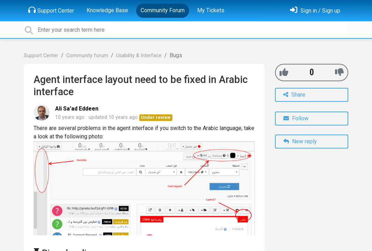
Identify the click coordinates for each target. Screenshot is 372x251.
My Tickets (210, 10)
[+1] (284, 72)
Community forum (87, 56)
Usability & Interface (139, 56)
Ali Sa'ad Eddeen (76, 108)
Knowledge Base (107, 10)
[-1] (339, 72)
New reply (300, 141)
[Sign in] (315, 10)
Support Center (51, 10)
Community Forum (163, 10)
